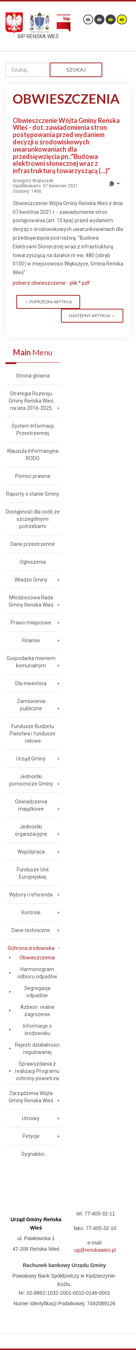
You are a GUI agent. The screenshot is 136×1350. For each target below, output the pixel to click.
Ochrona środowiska (31, 948)
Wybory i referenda (31, 895)
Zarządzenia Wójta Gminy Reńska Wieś (31, 1096)
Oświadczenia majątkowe (31, 805)
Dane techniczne (31, 930)
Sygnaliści (32, 1154)
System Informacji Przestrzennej (33, 429)
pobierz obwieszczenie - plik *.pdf (51, 283)
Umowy (31, 1118)
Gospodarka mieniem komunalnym (31, 661)
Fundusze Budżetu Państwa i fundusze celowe (32, 733)
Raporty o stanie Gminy (32, 494)
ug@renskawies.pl (95, 1250)
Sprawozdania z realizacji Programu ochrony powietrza (37, 1071)
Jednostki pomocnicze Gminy (31, 780)
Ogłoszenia (33, 562)
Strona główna (33, 376)
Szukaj (76, 70)
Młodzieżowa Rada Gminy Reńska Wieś (31, 601)
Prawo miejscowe (31, 623)
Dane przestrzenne (33, 544)
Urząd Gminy (31, 759)
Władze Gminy (31, 580)
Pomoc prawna (32, 476)
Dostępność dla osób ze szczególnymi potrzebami (33, 519)
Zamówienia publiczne (31, 704)
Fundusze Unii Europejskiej (33, 873)
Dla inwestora (30, 683)
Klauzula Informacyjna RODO (32, 454)
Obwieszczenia (37, 957)
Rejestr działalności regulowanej (37, 1048)
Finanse (31, 640)
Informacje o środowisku (37, 1029)
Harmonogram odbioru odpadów (37, 972)
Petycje (31, 1136)
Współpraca (31, 852)
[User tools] (114, 183)
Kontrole (31, 912)
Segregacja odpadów (37, 991)
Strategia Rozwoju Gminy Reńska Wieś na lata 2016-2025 (31, 401)
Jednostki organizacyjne (31, 830)
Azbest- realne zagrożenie (37, 1010)
